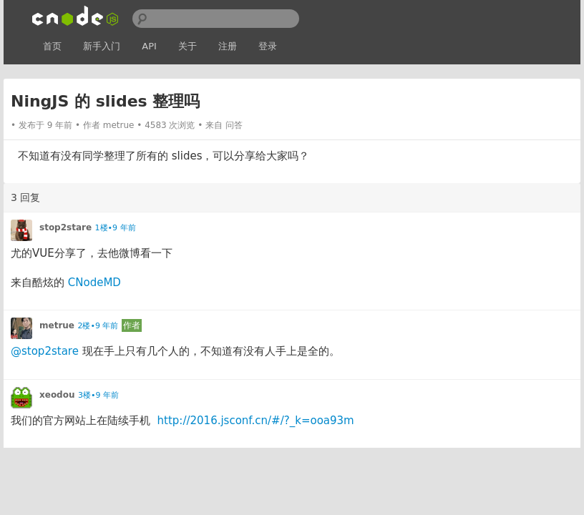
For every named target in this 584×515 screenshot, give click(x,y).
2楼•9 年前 (97, 325)
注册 (227, 46)
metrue (119, 125)
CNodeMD (94, 282)
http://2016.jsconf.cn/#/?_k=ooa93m (255, 420)
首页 (52, 46)
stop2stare (65, 227)
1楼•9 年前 (115, 227)
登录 (267, 46)
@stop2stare (45, 351)
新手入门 (101, 46)
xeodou (57, 395)
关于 (187, 46)
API (149, 46)
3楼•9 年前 (98, 395)
